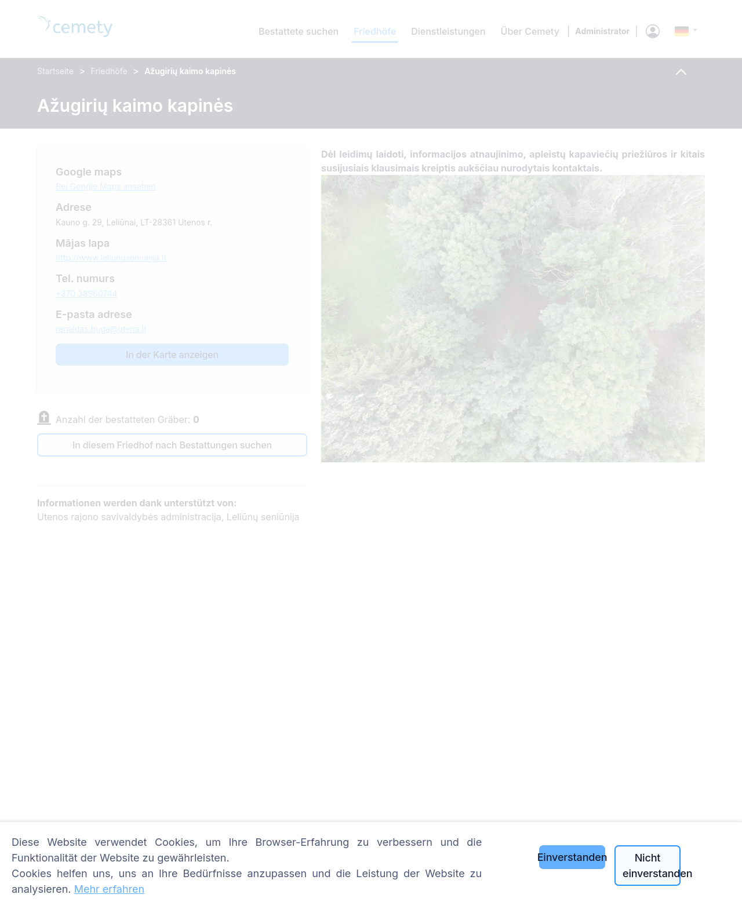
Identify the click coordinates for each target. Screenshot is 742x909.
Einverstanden (572, 857)
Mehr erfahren (109, 889)
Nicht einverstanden (652, 865)
